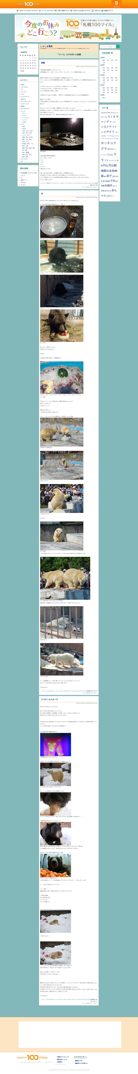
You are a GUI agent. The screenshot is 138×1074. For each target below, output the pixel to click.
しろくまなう (24, 87)
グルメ (24, 113)
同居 (113, 176)
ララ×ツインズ (25, 104)
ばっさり (23, 185)
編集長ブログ (79, 1060)
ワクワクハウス (113, 160)
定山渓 (24, 128)
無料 (106, 191)
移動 (43, 63)
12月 (103, 68)
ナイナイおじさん (111, 135)
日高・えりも (25, 141)
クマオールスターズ (49, 699)
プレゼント (110, 138)
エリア (22, 124)
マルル (89, 183)
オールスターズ (51, 690)
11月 (107, 68)
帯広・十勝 (25, 146)
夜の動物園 (106, 181)
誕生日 (109, 191)
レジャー (24, 119)
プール (116, 138)
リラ (22, 161)
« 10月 (22, 71)
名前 (117, 176)
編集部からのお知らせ (81, 1063)
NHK (108, 112)
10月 (103, 60)
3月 (112, 70)
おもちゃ (113, 112)
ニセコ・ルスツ (26, 135)
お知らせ (49, 183)
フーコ (74, 183)
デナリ (70, 183)
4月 (116, 60)
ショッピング (25, 117)
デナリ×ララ (24, 159)
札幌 (23, 126)
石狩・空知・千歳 (26, 133)
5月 (104, 80)
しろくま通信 (46, 46)
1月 (104, 62)
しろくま (110, 116)
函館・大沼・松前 (26, 139)
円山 (105, 165)
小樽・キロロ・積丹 (27, 130)
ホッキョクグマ (80, 183)
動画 (105, 176)
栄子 (95, 690)
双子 (94, 185)
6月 (112, 60)
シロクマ (62, 183)
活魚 (102, 191)
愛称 (117, 181)
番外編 (22, 106)
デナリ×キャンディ (26, 101)
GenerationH (104, 112)
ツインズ (67, 183)
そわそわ (23, 182)
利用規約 (59, 1062)
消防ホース (24, 180)
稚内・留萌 (25, 156)
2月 (116, 70)
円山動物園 (88, 690)
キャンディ (56, 183)
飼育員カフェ (110, 196)
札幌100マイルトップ (63, 1057)
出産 (96, 999)
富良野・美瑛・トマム (28, 143)
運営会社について (62, 1059)
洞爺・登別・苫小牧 (27, 137)
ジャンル (23, 111)
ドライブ (24, 115)
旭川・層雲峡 (25, 152)
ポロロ (86, 183)
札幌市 (108, 185)
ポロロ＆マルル (25, 108)
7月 (108, 60)
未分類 (22, 84)
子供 (112, 180)
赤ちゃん (95, 1001)
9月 (112, 68)
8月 (116, 68)
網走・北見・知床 (26, 154)
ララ (93, 183)
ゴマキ (65, 690)
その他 (24, 122)
